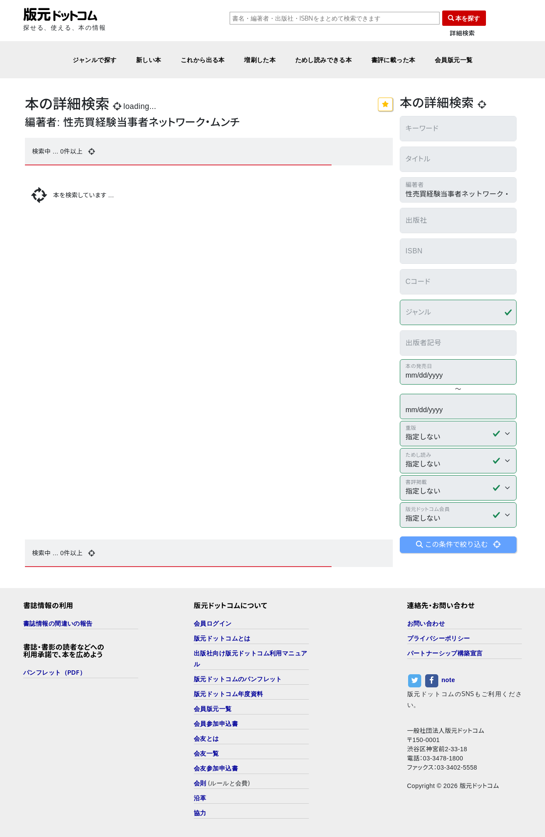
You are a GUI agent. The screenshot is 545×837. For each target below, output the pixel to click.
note (448, 679)
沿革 (200, 798)
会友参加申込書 (216, 768)
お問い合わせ (426, 623)
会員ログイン (213, 623)
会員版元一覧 (454, 59)
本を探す (464, 18)
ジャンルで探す (95, 59)
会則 (200, 783)
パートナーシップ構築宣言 (445, 653)
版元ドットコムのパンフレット (238, 679)
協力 (200, 812)
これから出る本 (203, 59)
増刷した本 (260, 59)
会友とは (206, 738)
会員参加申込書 (216, 723)
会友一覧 (206, 753)
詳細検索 (462, 33)
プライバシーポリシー (438, 638)
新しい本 (148, 59)
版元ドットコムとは (222, 638)
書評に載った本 (393, 59)
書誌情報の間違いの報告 (58, 623)
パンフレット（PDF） (54, 672)
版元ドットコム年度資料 (228, 693)
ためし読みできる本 (323, 59)
